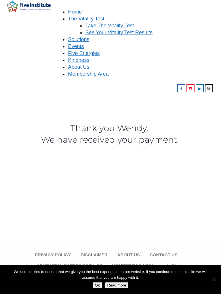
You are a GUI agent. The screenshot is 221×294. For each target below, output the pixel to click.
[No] (214, 279)
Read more (116, 285)
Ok (97, 285)
